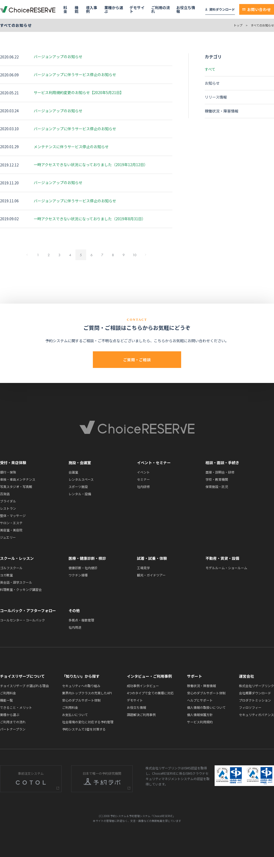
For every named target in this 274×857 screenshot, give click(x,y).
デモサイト (137, 9)
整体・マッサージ (13, 515)
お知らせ (212, 83)
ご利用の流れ (160, 9)
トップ (238, 25)
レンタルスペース (81, 479)
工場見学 (143, 567)
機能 (76, 9)
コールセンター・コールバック (22, 620)
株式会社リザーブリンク (256, 685)
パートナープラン (12, 729)
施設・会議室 (79, 462)
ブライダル (8, 501)
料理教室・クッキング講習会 (21, 589)
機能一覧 (6, 700)
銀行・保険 (8, 472)
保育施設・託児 (217, 486)
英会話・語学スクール (16, 582)
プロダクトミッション (255, 700)
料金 (65, 9)
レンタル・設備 (79, 493)
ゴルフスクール (11, 567)
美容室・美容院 (11, 530)
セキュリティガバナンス (256, 714)
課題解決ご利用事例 (141, 714)
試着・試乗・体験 (152, 558)
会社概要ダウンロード (255, 693)
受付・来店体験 (13, 462)
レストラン (8, 508)
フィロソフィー (250, 707)
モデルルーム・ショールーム (226, 567)
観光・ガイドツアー (151, 575)
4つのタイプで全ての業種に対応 (150, 693)
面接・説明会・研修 (220, 472)
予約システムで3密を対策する (84, 729)
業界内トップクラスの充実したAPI (87, 693)
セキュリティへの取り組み (81, 685)
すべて (210, 69)
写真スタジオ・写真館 (16, 486)
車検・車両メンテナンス (17, 479)
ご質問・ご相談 (137, 359)
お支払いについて (75, 714)
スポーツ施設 (78, 486)
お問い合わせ (256, 9)
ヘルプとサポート (200, 700)
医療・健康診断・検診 (87, 558)
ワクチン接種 (78, 575)
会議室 (73, 472)
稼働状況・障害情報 (221, 111)
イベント (143, 472)
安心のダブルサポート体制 (81, 700)
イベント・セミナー (154, 462)
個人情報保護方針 (200, 714)
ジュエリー (8, 537)
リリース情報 (216, 97)
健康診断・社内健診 (82, 567)
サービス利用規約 (200, 722)
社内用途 (74, 627)
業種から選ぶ (113, 9)
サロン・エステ (11, 522)
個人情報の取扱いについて (206, 707)
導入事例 (91, 9)
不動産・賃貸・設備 (222, 558)
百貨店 (5, 493)
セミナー (143, 479)
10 (134, 254)
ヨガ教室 (6, 575)
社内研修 (143, 486)
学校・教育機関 (217, 479)
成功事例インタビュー (143, 685)
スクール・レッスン (17, 558)
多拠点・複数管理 (81, 620)
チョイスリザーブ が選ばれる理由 (24, 685)
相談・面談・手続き (222, 462)
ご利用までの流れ (13, 722)
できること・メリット (16, 707)
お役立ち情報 (185, 9)
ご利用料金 (8, 693)
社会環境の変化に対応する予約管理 (87, 722)
